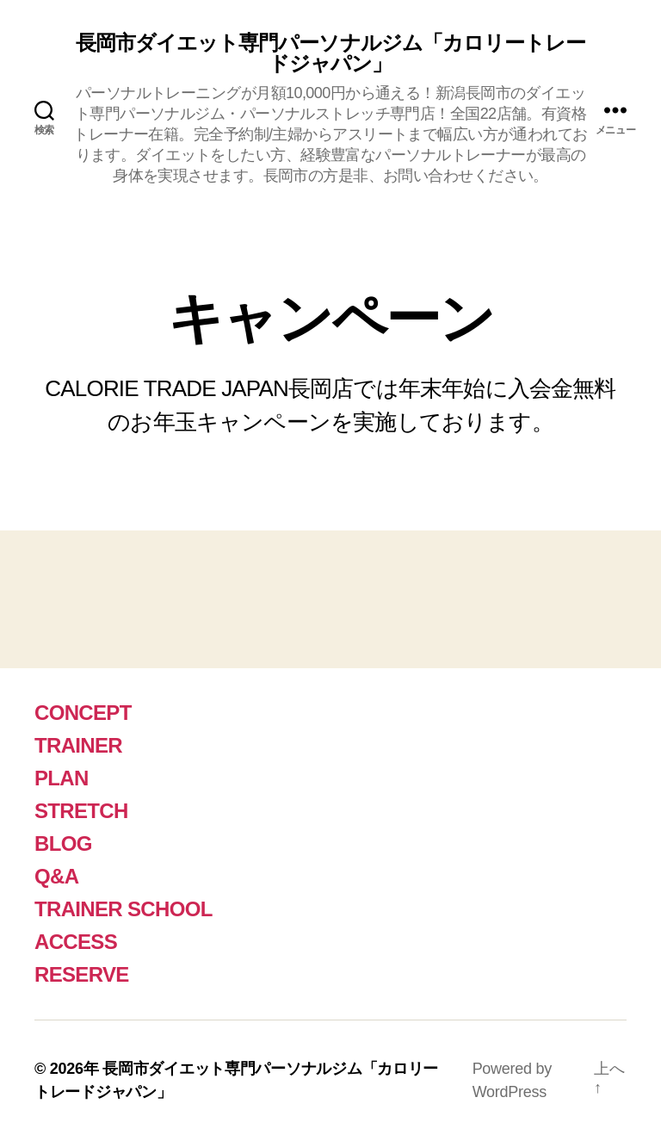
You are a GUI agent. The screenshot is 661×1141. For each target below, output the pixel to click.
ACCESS (75, 941)
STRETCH (81, 810)
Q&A (56, 876)
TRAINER (78, 745)
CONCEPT (83, 712)
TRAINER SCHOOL (123, 909)
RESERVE (81, 974)
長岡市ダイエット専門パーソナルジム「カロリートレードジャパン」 (330, 53)
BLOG (63, 843)
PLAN (61, 778)
